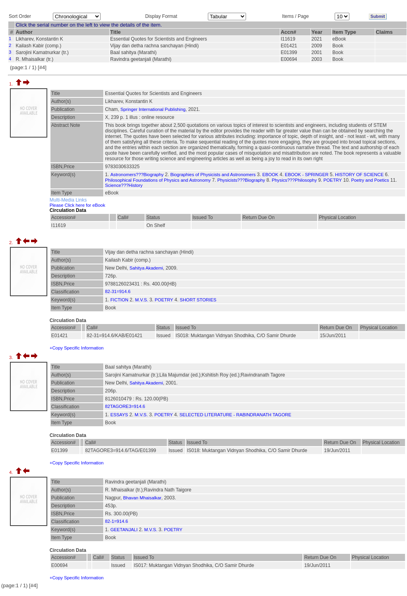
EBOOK (270, 174)
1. (11, 84)
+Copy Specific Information (77, 348)
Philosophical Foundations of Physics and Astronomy (158, 180)
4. (11, 472)
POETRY (333, 180)
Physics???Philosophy (294, 180)
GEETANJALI (124, 529)
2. (11, 242)
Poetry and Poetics (370, 180)
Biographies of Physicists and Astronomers (213, 174)
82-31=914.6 (117, 291)
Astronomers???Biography (137, 174)
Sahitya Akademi (146, 268)
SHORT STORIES (198, 299)
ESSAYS (119, 414)
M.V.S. (141, 299)
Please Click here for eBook (77, 205)
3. (11, 357)
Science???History (123, 185)
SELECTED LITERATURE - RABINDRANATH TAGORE (235, 414)
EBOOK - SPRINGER (307, 174)
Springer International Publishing (153, 109)
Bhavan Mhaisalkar (142, 497)
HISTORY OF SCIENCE (359, 174)
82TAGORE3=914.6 (125, 406)
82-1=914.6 (116, 521)
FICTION (119, 299)
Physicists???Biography (241, 180)
